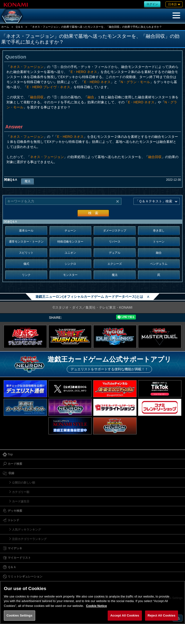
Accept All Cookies (124, 615)
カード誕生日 (20, 501)
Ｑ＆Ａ (19, 26)
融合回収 (37, 97)
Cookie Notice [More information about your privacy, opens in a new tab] (96, 606)
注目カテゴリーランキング (29, 539)
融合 (90, 97)
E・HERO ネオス (84, 72)
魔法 (27, 181)
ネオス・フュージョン (27, 67)
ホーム (5, 26)
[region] (92, 602)
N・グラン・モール (135, 82)
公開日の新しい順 (23, 482)
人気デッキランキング (26, 529)
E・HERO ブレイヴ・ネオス (48, 87)
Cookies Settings (20, 615)
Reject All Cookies (161, 615)
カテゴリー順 (20, 492)
